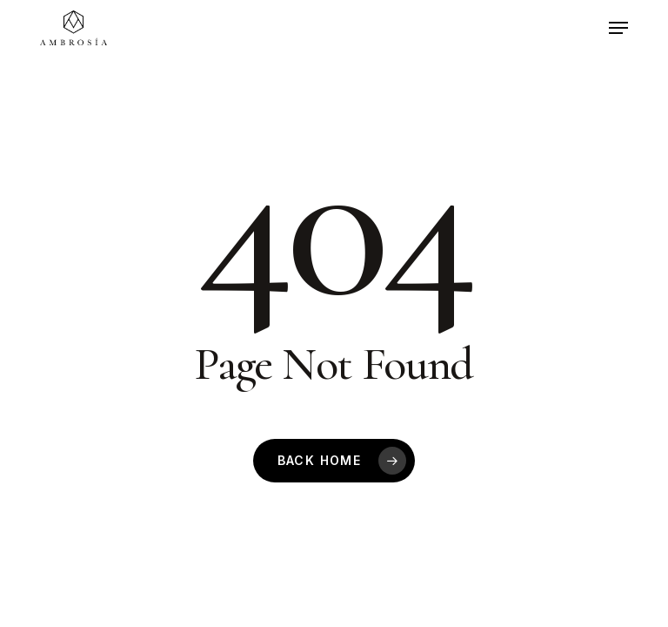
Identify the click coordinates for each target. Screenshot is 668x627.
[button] (618, 28)
